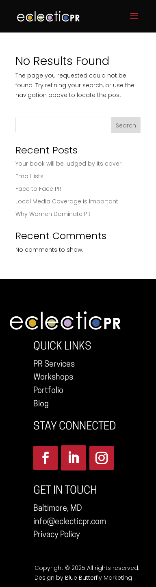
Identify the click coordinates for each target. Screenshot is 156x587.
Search (126, 125)
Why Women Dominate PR (53, 214)
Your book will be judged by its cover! (69, 164)
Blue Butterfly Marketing (98, 578)
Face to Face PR (38, 189)
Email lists (29, 176)
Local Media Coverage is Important (66, 201)
